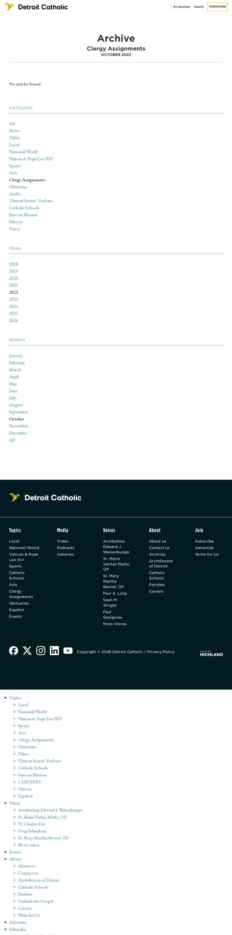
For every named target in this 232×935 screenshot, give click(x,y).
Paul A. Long (115, 585)
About (15, 845)
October (16, 411)
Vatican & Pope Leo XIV (31, 157)
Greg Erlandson (32, 818)
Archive (16, 927)
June (13, 384)
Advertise (204, 539)
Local (14, 144)
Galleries (65, 546)
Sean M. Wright (110, 594)
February (17, 357)
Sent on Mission (23, 212)
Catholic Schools (24, 205)
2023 (13, 295)
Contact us (159, 539)
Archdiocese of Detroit (161, 555)
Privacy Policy (160, 643)
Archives (157, 546)
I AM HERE (29, 771)
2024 (13, 301)
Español (16, 602)
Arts (13, 171)
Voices (14, 225)
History (16, 219)
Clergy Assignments (27, 178)
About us (157, 533)
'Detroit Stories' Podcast (39, 750)
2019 (13, 267)
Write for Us (206, 546)
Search (199, 6)
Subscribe (217, 6)
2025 (13, 308)
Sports (15, 164)
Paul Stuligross (112, 606)
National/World (23, 151)
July (12, 391)
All (12, 123)
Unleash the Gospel (35, 886)
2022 (13, 288)
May (13, 377)
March (15, 364)
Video (14, 137)
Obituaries (18, 185)
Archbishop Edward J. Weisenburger (116, 538)
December (18, 425)
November (18, 418)
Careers (156, 583)
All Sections (180, 7)
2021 (13, 281)
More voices (28, 832)
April (14, 370)
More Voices (115, 616)
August (16, 398)
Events (15, 608)
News (14, 130)
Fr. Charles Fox (31, 811)
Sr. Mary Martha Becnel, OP (113, 573)
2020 (13, 274)
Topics (15, 689)
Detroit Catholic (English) (32, 920)
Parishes (157, 576)
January (16, 350)
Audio (15, 191)
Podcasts (65, 539)
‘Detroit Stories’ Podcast (30, 198)
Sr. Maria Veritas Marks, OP (116, 555)
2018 (13, 261)
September (18, 404)
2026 (13, 315)
